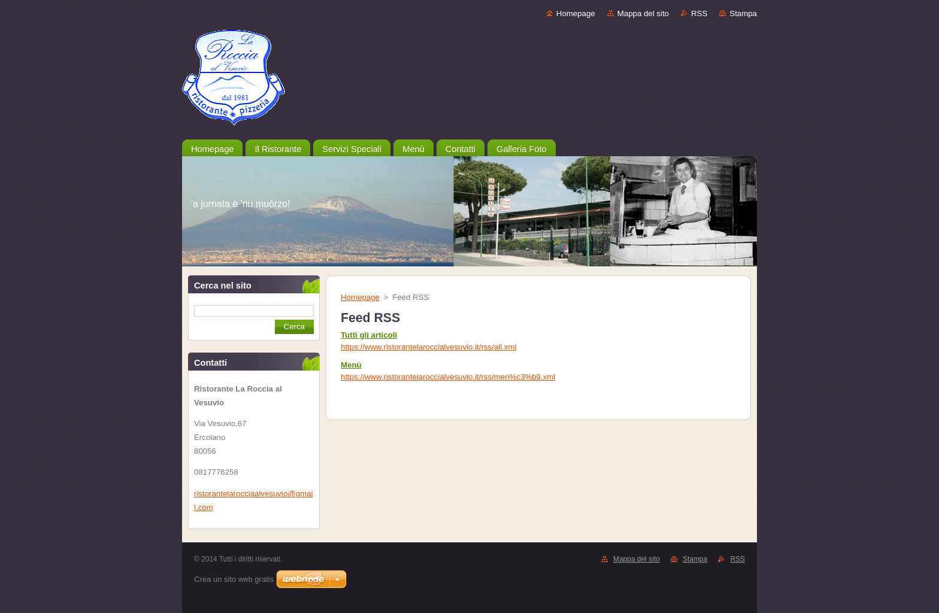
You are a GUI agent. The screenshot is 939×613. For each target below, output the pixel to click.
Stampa (743, 13)
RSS (699, 13)
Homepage (575, 13)
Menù (351, 364)
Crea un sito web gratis (234, 579)
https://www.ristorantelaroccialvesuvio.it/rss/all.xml (428, 346)
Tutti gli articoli (369, 334)
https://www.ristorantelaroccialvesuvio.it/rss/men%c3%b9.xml (448, 376)
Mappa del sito (643, 13)
